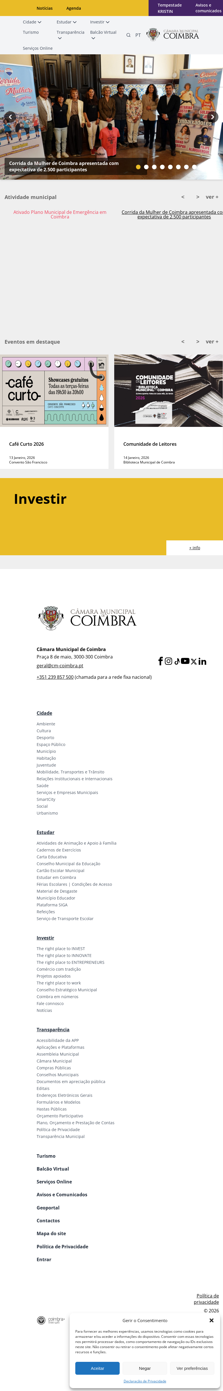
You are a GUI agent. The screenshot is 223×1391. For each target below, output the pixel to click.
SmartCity (46, 799)
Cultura (44, 730)
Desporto (45, 737)
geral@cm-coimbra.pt (60, 665)
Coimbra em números (57, 996)
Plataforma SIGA (52, 905)
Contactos (48, 1220)
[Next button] (212, 117)
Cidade (44, 713)
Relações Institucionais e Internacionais (75, 778)
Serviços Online (54, 1182)
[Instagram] (168, 661)
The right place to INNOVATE (64, 955)
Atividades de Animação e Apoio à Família (77, 843)
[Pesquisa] (128, 35)
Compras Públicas (54, 1067)
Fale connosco (50, 1003)
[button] (211, 1320)
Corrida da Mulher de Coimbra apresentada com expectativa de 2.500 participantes (64, 166)
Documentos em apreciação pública (71, 1081)
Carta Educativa (52, 856)
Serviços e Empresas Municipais (67, 792)
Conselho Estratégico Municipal (67, 989)
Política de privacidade (206, 1299)
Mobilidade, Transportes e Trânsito (70, 772)
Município (46, 751)
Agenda (73, 8)
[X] (194, 661)
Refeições (46, 911)
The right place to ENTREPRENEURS (70, 962)
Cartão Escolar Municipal (60, 870)
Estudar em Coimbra (56, 877)
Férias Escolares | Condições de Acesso (74, 884)
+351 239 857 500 (55, 677)
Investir (45, 938)
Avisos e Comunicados (62, 1194)
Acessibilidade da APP (58, 1040)
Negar (145, 1368)
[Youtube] (185, 661)
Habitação (46, 758)
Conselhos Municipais (58, 1074)
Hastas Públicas (52, 1109)
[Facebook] (160, 661)
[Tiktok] (176, 661)
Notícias (45, 8)
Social (42, 806)
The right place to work (59, 983)
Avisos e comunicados (209, 7)
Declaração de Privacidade (145, 1381)
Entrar (44, 1259)
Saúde (43, 785)
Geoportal (48, 1208)
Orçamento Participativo (60, 1116)
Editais (43, 1088)
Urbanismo (47, 813)
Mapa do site (51, 1233)
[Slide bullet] (138, 167)
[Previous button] (10, 117)
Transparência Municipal (61, 1136)
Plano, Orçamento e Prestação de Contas (76, 1122)
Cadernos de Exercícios (59, 850)
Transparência (53, 1029)
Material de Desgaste (57, 891)
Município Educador (56, 898)
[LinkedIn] (202, 661)
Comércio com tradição (59, 969)
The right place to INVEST (61, 948)
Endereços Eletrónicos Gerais (64, 1095)
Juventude (46, 765)
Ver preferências (192, 1368)
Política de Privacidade (58, 1129)
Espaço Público (51, 744)
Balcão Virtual (53, 1169)
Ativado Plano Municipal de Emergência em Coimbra (59, 214)
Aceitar (97, 1368)
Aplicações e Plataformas (60, 1047)
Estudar (45, 832)
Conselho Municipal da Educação (68, 863)
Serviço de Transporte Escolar (65, 918)
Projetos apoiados (54, 976)
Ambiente (46, 724)
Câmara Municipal (54, 1061)
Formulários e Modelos (58, 1102)
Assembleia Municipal (58, 1054)
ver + (212, 196)
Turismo (46, 1156)
